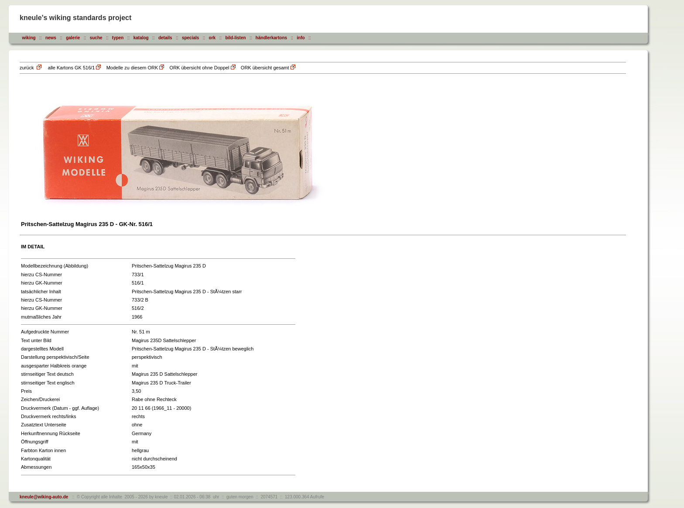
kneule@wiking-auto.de (44, 496)
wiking (29, 37)
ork (212, 37)
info (300, 37)
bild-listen (235, 37)
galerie (73, 37)
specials (190, 37)
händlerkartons (271, 37)
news (50, 37)
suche (96, 37)
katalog (141, 37)
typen (118, 37)
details (165, 37)
